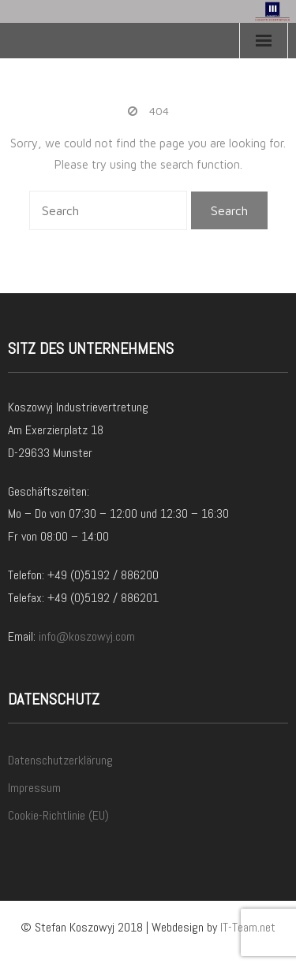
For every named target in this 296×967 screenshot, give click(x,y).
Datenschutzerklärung (60, 760)
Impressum (34, 787)
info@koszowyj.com (87, 636)
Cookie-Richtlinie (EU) (58, 815)
